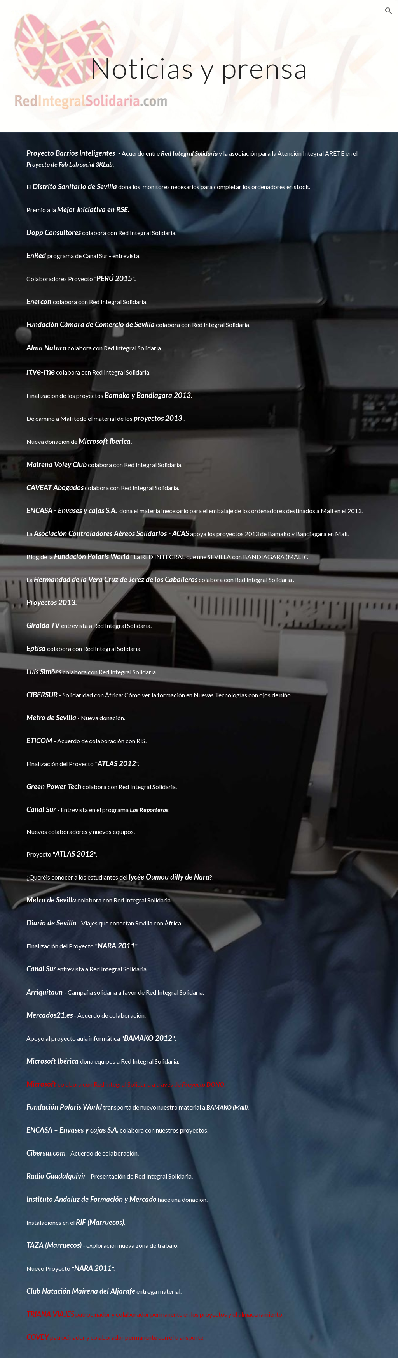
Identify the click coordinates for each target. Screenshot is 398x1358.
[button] (388, 11)
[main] (198, 66)
